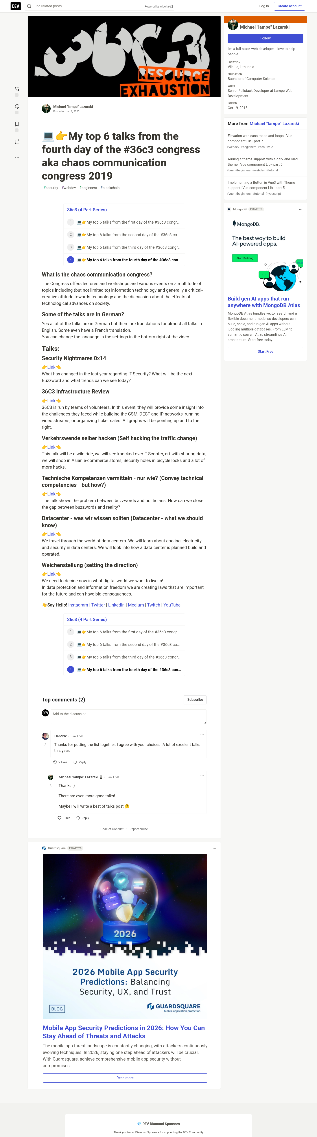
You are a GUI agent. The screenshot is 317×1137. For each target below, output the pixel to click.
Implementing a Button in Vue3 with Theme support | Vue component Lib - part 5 (265, 188)
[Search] (29, 6)
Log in (264, 6)
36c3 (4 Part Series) (87, 209)
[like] (60, 762)
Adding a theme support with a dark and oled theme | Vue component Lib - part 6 (265, 165)
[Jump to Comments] (17, 109)
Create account (290, 6)
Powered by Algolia (158, 6)
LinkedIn (116, 605)
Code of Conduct (112, 829)
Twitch (153, 605)
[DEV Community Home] (15, 6)
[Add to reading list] (17, 126)
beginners (88, 188)
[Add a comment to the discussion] (128, 717)
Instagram (78, 605)
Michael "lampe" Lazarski (73, 107)
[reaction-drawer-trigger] (17, 91)
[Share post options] (17, 157)
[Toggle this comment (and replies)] (46, 744)
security (51, 188)
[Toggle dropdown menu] (202, 734)
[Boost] (17, 141)
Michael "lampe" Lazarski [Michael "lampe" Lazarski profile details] (78, 777)
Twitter (98, 605)
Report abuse (139, 829)
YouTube (172, 605)
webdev (69, 188)
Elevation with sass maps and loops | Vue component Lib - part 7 (265, 141)
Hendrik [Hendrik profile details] (60, 736)
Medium (136, 605)
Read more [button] (125, 1078)
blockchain (110, 188)
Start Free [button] (265, 351)
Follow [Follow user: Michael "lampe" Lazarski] (265, 38)
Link (51, 367)
